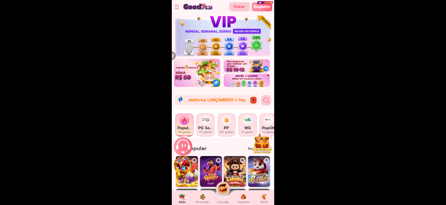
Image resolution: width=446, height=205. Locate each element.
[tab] (184, 125)
